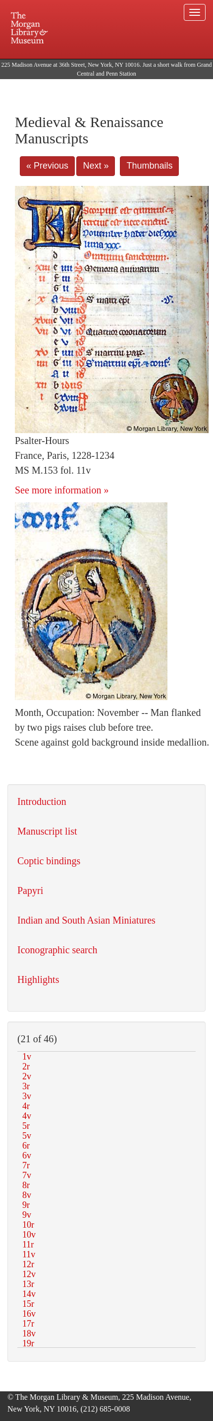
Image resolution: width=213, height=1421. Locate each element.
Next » (95, 166)
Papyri (30, 890)
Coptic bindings (48, 860)
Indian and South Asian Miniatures (86, 920)
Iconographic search (57, 949)
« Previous (47, 166)
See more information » (61, 490)
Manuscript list (47, 831)
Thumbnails (149, 166)
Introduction (41, 801)
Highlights (38, 979)
